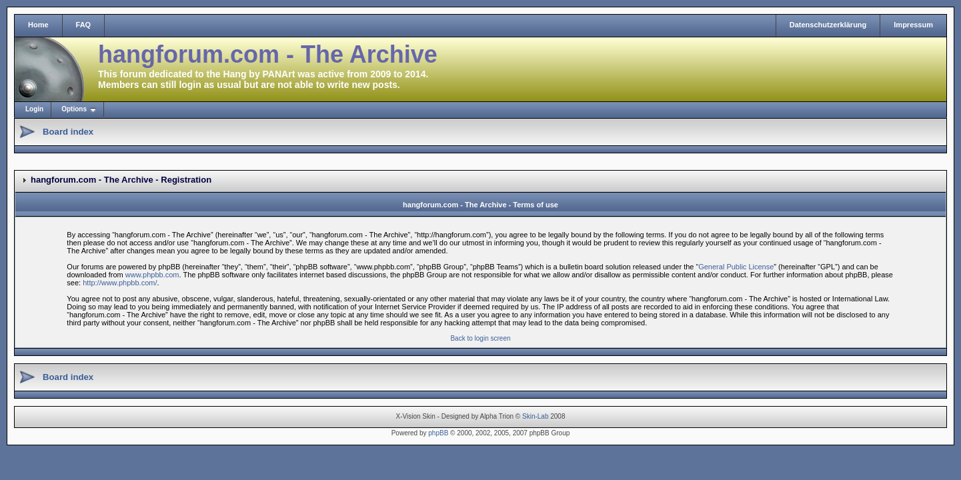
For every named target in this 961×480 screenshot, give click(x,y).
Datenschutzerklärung (828, 25)
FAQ (83, 25)
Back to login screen (480, 338)
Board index (68, 132)
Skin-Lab (535, 416)
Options (74, 109)
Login (34, 109)
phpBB (438, 433)
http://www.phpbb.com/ (120, 283)
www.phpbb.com (152, 275)
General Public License (736, 267)
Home (38, 25)
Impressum (913, 25)
